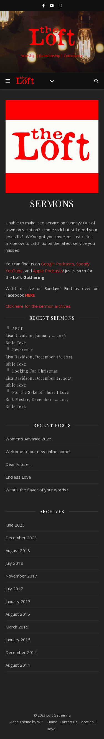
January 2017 (18, 601)
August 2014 (18, 665)
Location (87, 721)
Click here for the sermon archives (38, 306)
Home (52, 721)
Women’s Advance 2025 (29, 439)
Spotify (83, 263)
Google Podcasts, (58, 263)
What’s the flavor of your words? (37, 489)
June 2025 (15, 525)
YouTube (14, 270)
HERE (30, 295)
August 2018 (18, 550)
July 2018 (14, 563)
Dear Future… (19, 464)
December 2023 (21, 537)
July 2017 (14, 588)
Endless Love (18, 477)
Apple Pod (43, 270)
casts (58, 270)
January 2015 (18, 639)
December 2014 (21, 652)
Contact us (68, 721)
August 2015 (18, 614)
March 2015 (17, 627)
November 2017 (21, 576)
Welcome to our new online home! (38, 451)
